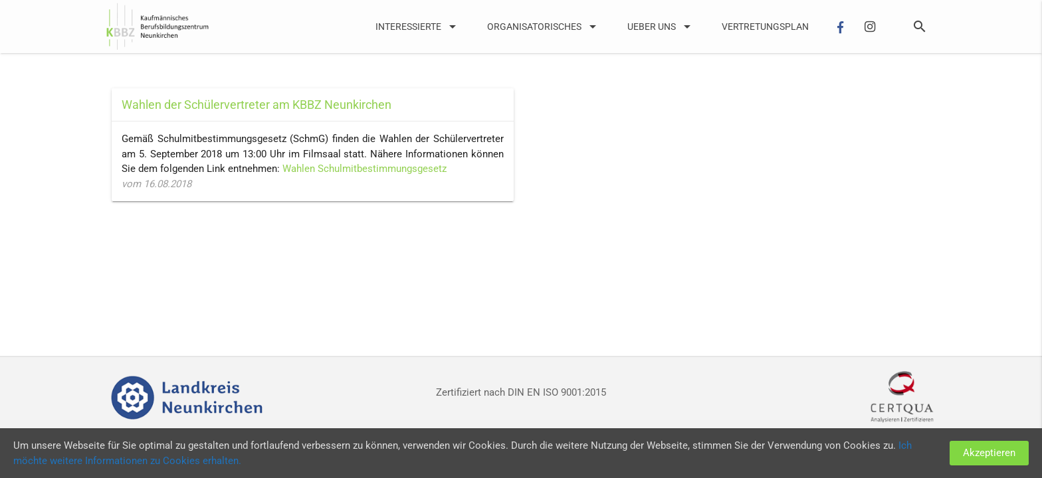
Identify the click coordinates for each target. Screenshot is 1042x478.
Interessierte (418, 26)
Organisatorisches (544, 26)
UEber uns (661, 26)
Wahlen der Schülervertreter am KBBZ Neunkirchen (256, 105)
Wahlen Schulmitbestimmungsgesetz (364, 169)
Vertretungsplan (765, 26)
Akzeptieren (989, 453)
